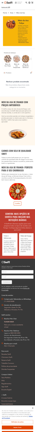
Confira (17, 203)
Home (5, 13)
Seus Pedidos (5, 378)
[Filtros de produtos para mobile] (31, 73)
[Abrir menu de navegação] (2, 3)
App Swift (4, 387)
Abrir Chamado (9, 346)
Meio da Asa (20, 13)
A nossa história (6, 398)
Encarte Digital (6, 390)
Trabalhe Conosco (7, 363)
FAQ (2, 381)
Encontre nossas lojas (8, 401)
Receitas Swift (6, 354)
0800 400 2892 (15, 333)
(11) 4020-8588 (9, 301)
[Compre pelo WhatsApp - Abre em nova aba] (19, 3)
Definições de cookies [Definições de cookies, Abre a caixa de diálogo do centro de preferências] (17, 425)
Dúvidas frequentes (8, 369)
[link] (5, 7)
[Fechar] (33, 411)
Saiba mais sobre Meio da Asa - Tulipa (23, 41)
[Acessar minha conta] (29, 3)
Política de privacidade (9, 366)
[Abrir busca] (26, 3)
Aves (11, 13)
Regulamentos (6, 384)
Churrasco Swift (6, 357)
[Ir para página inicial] (8, 3)
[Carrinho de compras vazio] (32, 3)
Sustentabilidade (7, 404)
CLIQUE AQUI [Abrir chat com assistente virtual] (9, 322)
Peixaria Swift (5, 360)
